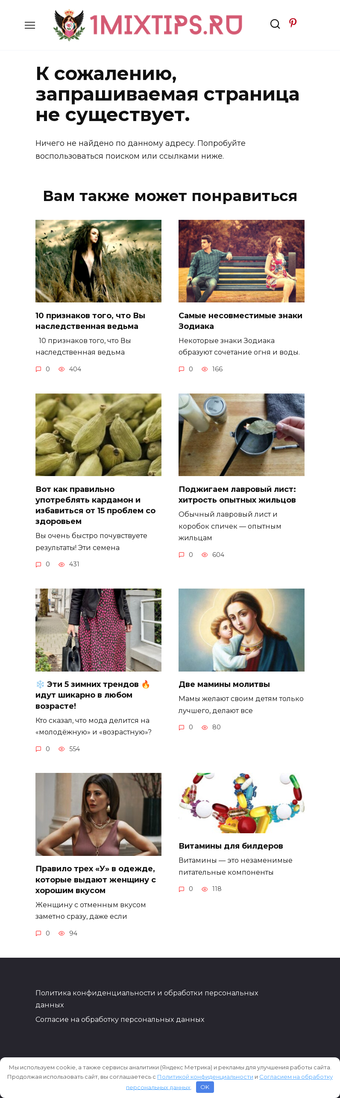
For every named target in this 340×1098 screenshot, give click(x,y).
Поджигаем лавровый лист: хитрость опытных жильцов (237, 494)
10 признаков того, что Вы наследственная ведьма (90, 321)
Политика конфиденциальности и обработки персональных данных (146, 998)
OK (204, 1086)
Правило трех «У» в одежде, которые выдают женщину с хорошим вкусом (95, 879)
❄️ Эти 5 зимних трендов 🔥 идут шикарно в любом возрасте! (92, 695)
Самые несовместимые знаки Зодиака (240, 321)
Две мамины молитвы (224, 684)
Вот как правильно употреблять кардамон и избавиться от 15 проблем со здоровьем (95, 505)
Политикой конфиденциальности (205, 1076)
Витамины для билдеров (231, 846)
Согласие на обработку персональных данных (120, 1019)
